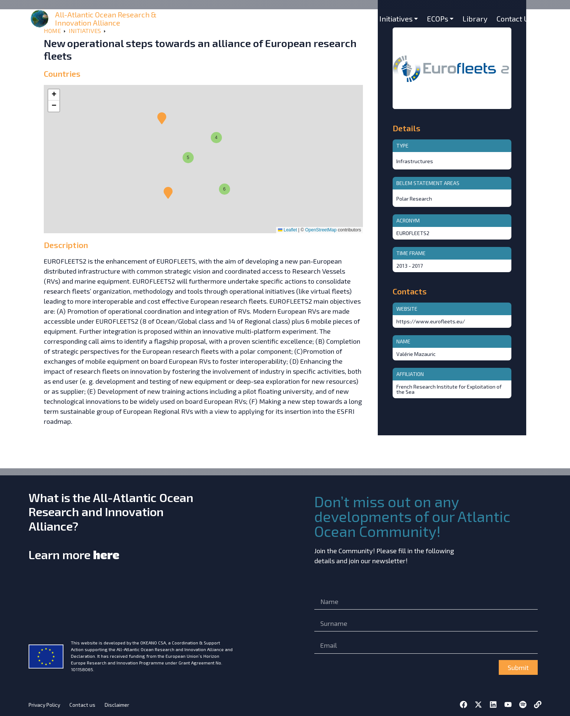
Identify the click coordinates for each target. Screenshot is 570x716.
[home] (40, 19)
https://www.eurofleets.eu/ (430, 321)
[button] (168, 193)
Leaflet (287, 229)
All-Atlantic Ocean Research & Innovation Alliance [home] (106, 18)
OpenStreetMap (321, 229)
